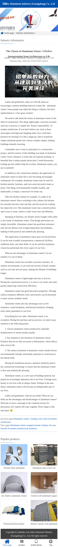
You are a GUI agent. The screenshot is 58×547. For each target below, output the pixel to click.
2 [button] (30, 30)
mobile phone (36, 543)
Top (50, 543)
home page (7, 543)
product (22, 543)
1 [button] (27, 30)
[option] (29, 23)
